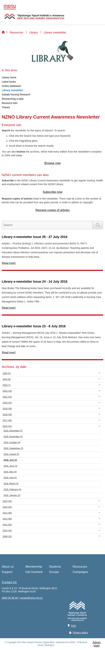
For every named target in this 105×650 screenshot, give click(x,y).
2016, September (13, 448)
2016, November (13, 436)
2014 (7, 507)
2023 (7, 385)
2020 (7, 403)
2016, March (11, 483)
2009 (7, 536)
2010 (7, 530)
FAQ (73, 625)
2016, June (10, 466)
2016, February (12, 489)
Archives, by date (14, 367)
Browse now (52, 163)
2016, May (10, 472)
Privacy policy (80, 632)
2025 (7, 373)
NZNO (34, 18)
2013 (7, 513)
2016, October (12, 442)
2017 (7, 420)
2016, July (10, 460)
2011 (7, 524)
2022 (7, 391)
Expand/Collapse (99, 373)
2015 (7, 501)
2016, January (12, 495)
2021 (7, 397)
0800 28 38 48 (10, 597)
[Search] (48, 225)
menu (10, 6)
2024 (7, 379)
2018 (7, 414)
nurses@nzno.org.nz (31, 597)
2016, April (10, 477)
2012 (7, 519)
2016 (7, 426)
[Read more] (8, 263)
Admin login (97, 644)
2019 (7, 408)
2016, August (11, 454)
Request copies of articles (52, 210)
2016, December (13, 430)
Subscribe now (52, 192)
